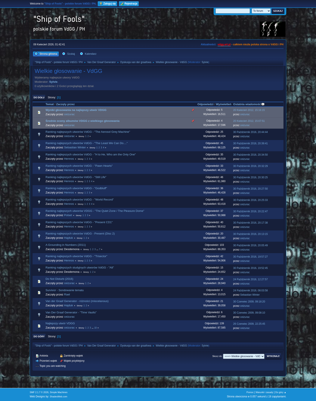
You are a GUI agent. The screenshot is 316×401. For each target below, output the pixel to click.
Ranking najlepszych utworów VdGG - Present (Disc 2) (80, 233)
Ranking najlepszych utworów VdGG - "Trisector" (76, 256)
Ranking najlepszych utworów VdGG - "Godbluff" (76, 188)
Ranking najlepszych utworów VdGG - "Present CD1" (79, 222)
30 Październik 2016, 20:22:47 (250, 211)
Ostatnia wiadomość (249, 104)
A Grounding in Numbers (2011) (66, 244)
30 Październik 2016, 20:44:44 (250, 132)
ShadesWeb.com (58, 396)
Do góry (39, 336)
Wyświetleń (223, 104)
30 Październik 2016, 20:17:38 (250, 222)
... (97, 249)
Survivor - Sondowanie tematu (65, 290)
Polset (68, 215)
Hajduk (68, 237)
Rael (67, 294)
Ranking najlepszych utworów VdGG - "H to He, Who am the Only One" (91, 154)
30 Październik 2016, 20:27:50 (250, 188)
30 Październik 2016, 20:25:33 (250, 200)
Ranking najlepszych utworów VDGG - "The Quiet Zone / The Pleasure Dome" (95, 210)
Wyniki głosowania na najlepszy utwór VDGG (76, 110)
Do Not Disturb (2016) (59, 278)
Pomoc (250, 392)
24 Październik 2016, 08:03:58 (250, 290)
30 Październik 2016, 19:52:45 (250, 268)
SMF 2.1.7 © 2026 (39, 392)
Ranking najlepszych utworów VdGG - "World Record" (80, 199)
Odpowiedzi (206, 104)
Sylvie (205, 62)
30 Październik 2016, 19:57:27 (250, 256)
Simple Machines (58, 392)
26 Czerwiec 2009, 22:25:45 (249, 323)
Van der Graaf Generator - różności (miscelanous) (77, 301)
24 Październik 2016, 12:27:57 (250, 279)
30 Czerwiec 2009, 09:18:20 (249, 301)
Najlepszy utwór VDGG (60, 323)
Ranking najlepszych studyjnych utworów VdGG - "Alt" (80, 267)
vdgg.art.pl (224, 44)
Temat (50, 104)
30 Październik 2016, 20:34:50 (250, 154)
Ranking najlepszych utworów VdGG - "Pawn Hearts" (79, 165)
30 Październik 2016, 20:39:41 (250, 143)
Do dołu (39, 97)
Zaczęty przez (65, 104)
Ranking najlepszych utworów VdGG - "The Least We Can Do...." (87, 143)
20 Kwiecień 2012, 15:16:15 (249, 110)
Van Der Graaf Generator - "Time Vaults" (71, 312)
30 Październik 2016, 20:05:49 (250, 245)
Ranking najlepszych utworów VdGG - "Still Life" (76, 177)
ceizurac (69, 114)
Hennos (69, 158)
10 (95, 328)
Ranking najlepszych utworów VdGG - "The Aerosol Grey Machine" (88, 131)
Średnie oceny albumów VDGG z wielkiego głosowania (83, 120)
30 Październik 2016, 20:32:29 (250, 166)
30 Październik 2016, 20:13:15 (250, 234)
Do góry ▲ (280, 392)
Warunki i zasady (264, 392)
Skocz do (217, 356)
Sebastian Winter (75, 147)
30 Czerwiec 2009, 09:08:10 (249, 312)
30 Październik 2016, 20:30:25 (250, 177)
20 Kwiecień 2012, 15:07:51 (249, 120)
